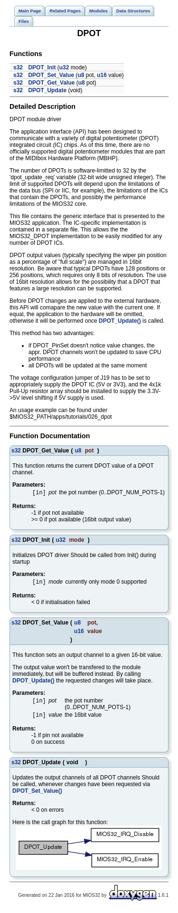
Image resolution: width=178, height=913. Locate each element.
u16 (102, 75)
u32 (64, 67)
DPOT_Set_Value (51, 75)
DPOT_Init (42, 67)
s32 (18, 67)
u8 (80, 75)
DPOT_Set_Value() (37, 793)
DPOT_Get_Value (51, 82)
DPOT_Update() (120, 320)
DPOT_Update (47, 90)
